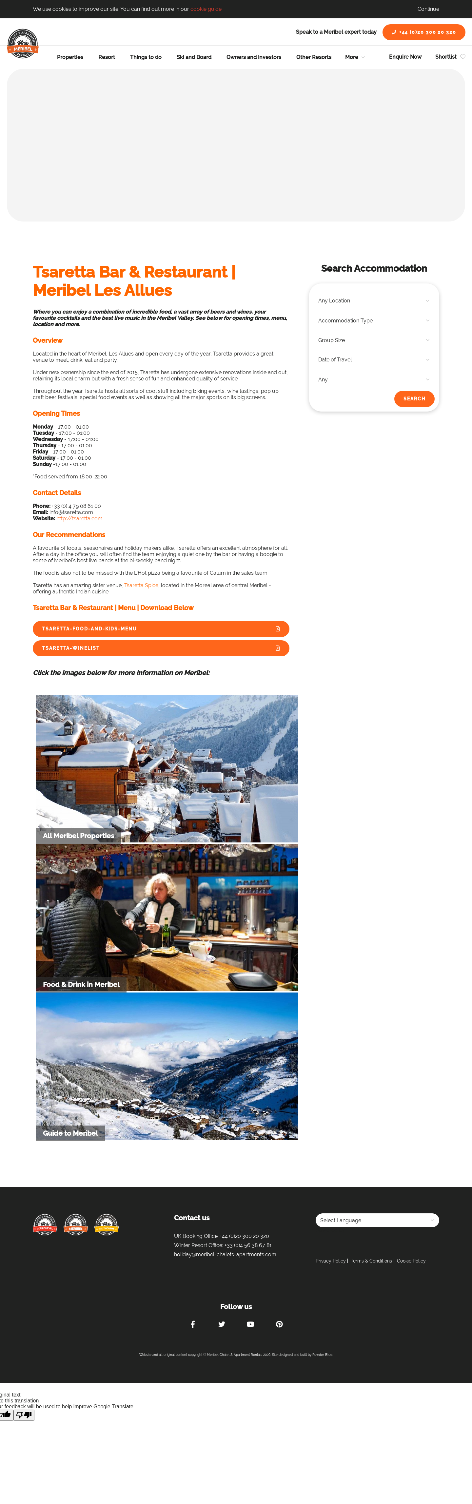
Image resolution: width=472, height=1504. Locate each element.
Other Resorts (313, 57)
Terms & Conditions (371, 1260)
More (351, 57)
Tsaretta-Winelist (71, 648)
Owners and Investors (253, 57)
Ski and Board (194, 57)
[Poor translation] (23, 1415)
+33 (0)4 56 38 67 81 (248, 1245)
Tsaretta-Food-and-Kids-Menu (89, 628)
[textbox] (374, 301)
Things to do (146, 57)
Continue (428, 9)
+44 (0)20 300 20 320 (424, 32)
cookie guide (206, 9)
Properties (70, 57)
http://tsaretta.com (79, 518)
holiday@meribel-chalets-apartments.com (225, 1254)
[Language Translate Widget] (377, 1220)
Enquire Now (405, 57)
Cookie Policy (411, 1260)
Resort (106, 57)
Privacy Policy (331, 1260)
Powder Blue (322, 1355)
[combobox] (374, 301)
